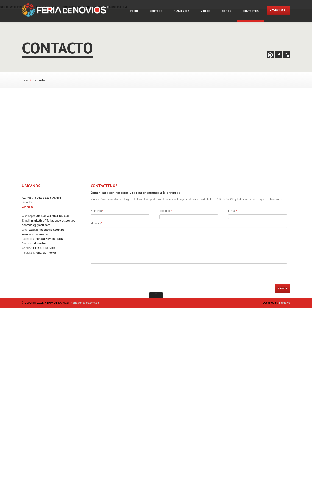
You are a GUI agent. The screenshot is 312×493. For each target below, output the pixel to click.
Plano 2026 (181, 11)
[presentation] (125, 275)
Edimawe (284, 302)
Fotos (226, 11)
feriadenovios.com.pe (85, 302)
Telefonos (165, 211)
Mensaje (96, 223)
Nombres (97, 211)
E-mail (232, 211)
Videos (205, 11)
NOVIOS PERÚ (278, 10)
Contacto (39, 80)
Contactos (250, 11)
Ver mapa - (28, 206)
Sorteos (156, 11)
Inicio (134, 11)
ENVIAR (282, 288)
